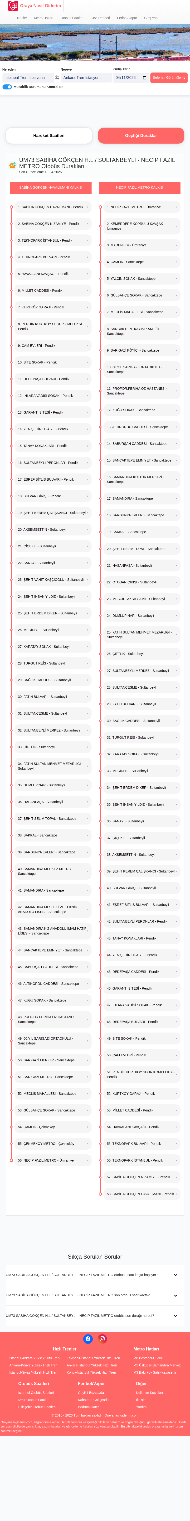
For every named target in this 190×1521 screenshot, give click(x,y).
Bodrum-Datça (88, 1407)
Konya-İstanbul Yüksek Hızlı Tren (91, 1372)
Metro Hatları (43, 18)
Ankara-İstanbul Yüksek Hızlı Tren (92, 1365)
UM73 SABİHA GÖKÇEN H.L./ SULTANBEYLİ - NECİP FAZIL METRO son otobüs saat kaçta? (78, 1295)
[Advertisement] (95, 111)
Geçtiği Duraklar (141, 135)
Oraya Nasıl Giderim (34, 6)
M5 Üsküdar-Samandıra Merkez (156, 1365)
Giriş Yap (150, 18)
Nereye (66, 69)
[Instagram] (102, 1339)
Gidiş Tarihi (122, 68)
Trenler (22, 18)
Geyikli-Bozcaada (91, 1393)
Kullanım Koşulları (149, 1393)
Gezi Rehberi (100, 18)
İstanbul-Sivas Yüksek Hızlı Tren (33, 1372)
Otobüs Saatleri (71, 18)
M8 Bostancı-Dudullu (148, 1358)
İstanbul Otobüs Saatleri (36, 1393)
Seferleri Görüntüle (169, 76)
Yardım (141, 1407)
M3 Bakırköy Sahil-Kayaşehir (154, 1372)
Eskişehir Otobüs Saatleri (37, 1407)
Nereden (9, 69)
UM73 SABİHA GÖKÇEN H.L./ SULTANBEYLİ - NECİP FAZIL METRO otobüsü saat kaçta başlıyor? (82, 1275)
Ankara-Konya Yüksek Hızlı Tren (33, 1365)
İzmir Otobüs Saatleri (33, 1400)
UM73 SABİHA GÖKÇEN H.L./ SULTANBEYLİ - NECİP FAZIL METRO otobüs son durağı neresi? (80, 1316)
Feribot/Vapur (127, 18)
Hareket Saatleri (48, 135)
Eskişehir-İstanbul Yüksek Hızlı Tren (93, 1358)
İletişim (141, 1400)
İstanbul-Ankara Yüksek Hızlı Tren (34, 1358)
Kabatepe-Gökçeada (93, 1400)
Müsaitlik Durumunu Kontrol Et (38, 86)
